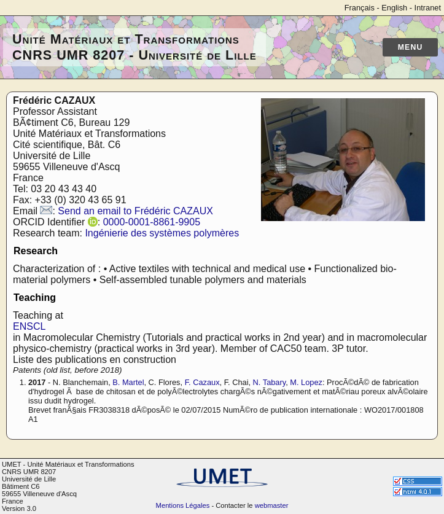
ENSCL (29, 326)
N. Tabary (269, 382)
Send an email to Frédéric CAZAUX (135, 211)
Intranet (428, 7)
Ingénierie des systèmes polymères (162, 233)
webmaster (272, 505)
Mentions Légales (183, 505)
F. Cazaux (202, 382)
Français (360, 7)
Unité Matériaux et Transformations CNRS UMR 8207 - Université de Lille (134, 47)
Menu (410, 47)
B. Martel (128, 382)
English (394, 7)
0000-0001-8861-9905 (151, 222)
